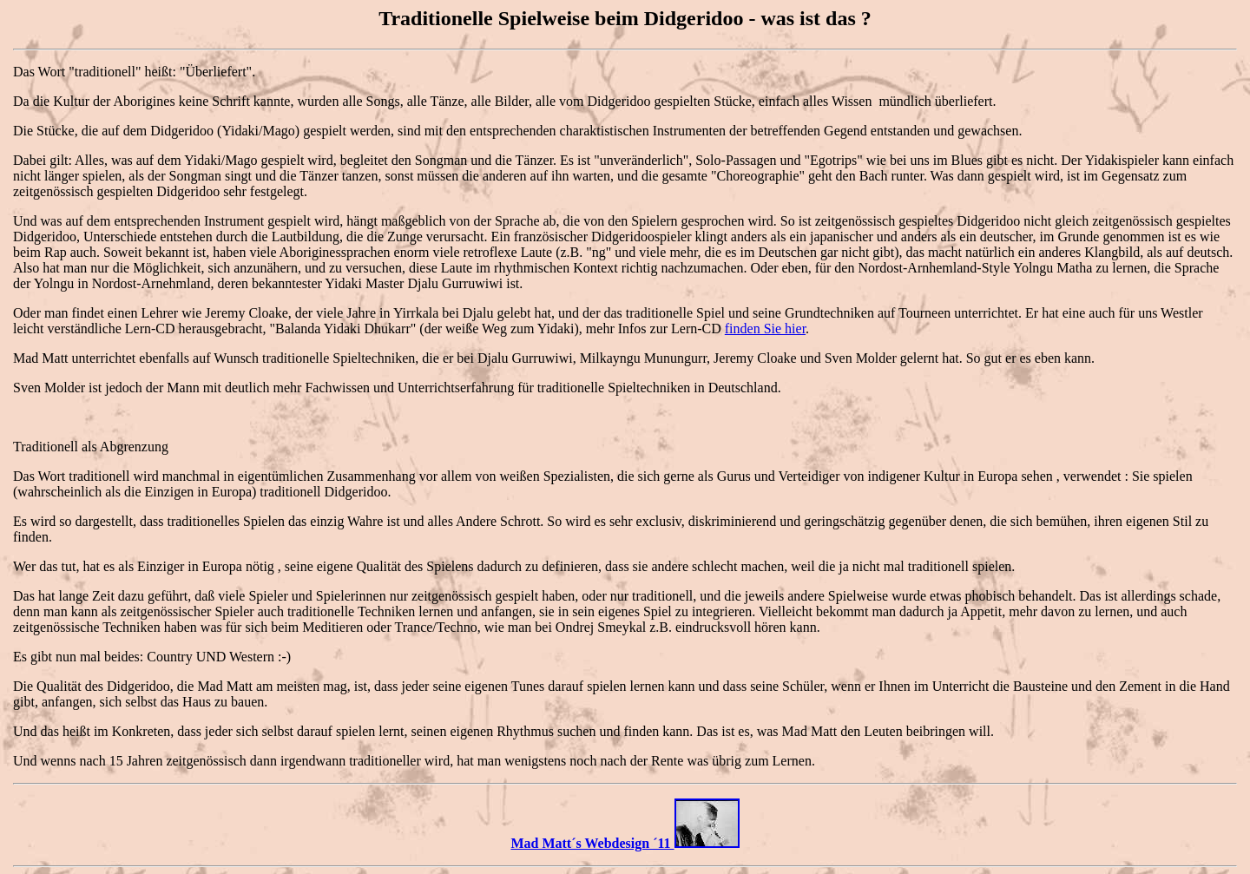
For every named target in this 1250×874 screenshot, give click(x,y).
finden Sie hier (765, 328)
